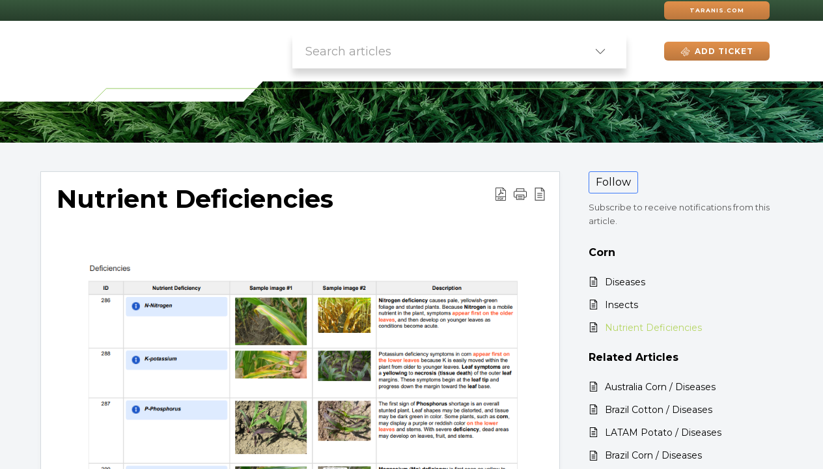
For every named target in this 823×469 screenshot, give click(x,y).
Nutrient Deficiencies (653, 328)
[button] (600, 51)
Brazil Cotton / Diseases (658, 410)
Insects (621, 305)
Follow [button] (613, 182)
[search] (433, 51)
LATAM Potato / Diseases (663, 432)
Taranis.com (717, 10)
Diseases (625, 282)
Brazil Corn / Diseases (653, 455)
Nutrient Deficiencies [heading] (195, 199)
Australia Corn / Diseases (660, 387)
